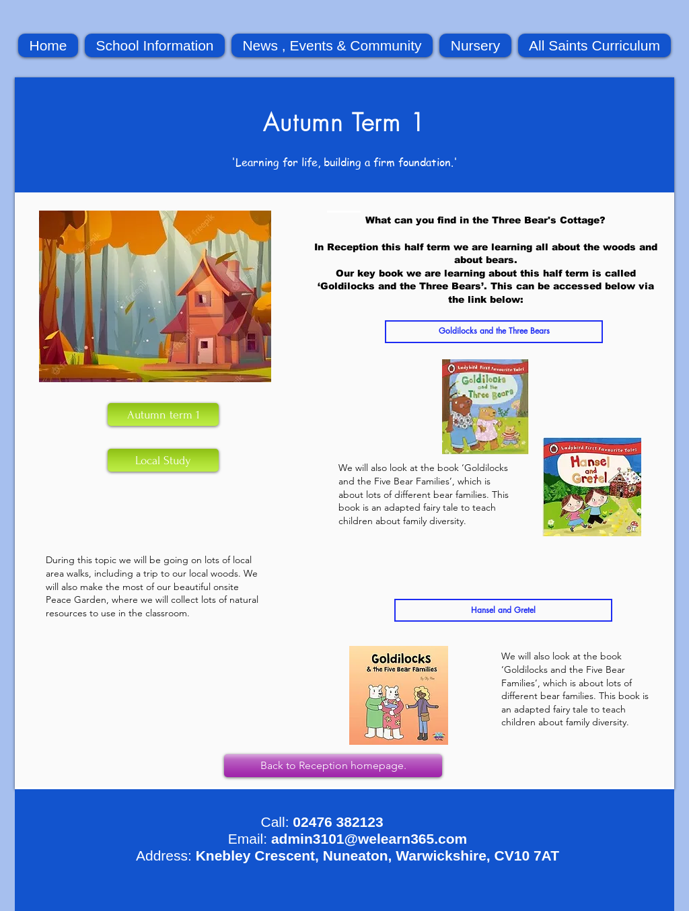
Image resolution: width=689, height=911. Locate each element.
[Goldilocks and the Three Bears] (494, 331)
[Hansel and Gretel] (503, 610)
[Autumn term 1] (163, 414)
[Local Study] (163, 460)
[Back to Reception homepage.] (333, 765)
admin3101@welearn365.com (369, 838)
